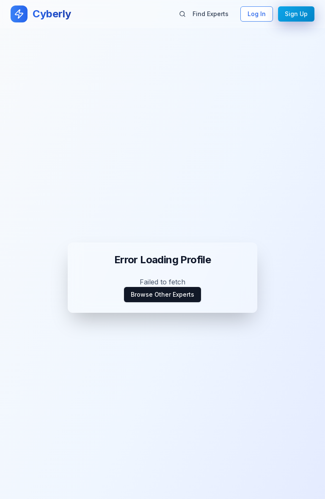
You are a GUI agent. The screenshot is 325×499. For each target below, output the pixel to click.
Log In (257, 13)
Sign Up (296, 13)
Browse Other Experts (162, 294)
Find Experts (204, 13)
